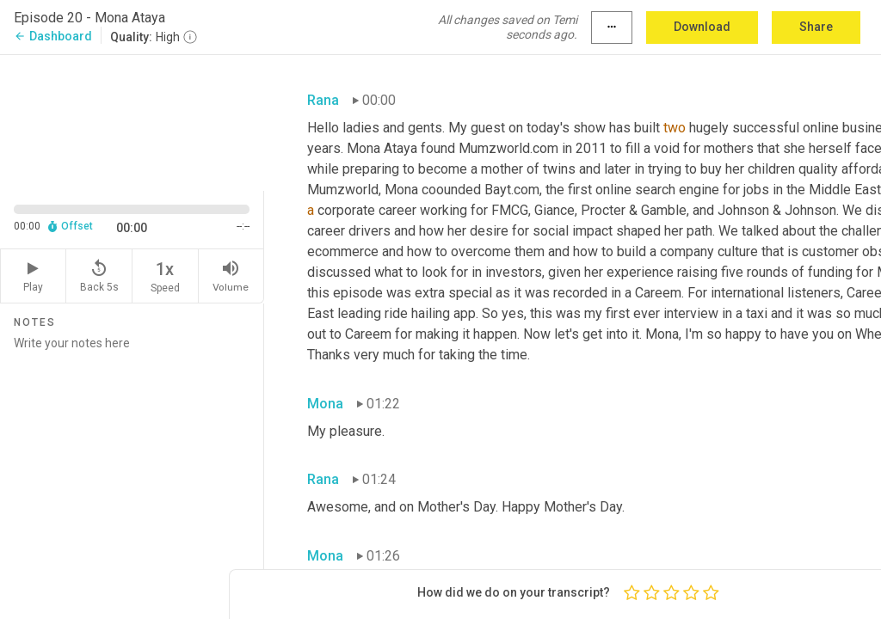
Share (816, 27)
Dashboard (53, 36)
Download (702, 27)
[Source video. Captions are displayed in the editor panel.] (132, 121)
